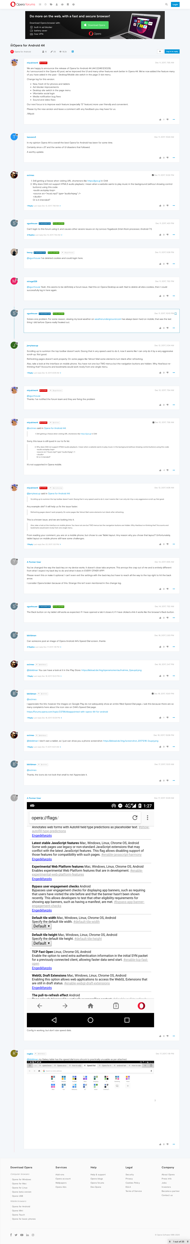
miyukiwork (32, 63)
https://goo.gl (93, 180)
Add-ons (60, 1174)
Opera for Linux (19, 1187)
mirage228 (32, 281)
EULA (128, 1187)
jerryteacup (32, 345)
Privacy (129, 1178)
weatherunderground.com (108, 319)
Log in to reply (172, 51)
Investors (166, 1187)
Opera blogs (97, 1178)
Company (168, 1167)
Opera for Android (23, 52)
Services (61, 1167)
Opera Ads (61, 1187)
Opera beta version (21, 1192)
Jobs (164, 1183)
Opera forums (97, 1183)
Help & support (98, 1174)
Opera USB (17, 1196)
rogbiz (30, 1054)
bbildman (31, 635)
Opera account (63, 1178)
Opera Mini (17, 1210)
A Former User (34, 562)
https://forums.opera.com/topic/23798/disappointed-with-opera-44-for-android (67, 711)
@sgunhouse (68, 252)
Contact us (167, 1195)
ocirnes (30, 175)
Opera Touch (18, 1215)
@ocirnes (54, 422)
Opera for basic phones (24, 1219)
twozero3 (31, 137)
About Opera (168, 1174)
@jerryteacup (56, 488)
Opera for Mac (19, 1183)
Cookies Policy (133, 1183)
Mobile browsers (18, 1201)
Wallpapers (61, 1183)
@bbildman (41, 664)
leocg (29, 252)
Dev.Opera (96, 1187)
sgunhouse (32, 223)
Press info (166, 1178)
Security (130, 1174)
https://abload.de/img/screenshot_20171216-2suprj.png (130, 741)
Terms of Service (134, 1191)
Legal (129, 1167)
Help (93, 1167)
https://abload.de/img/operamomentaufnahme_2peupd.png (111, 670)
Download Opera (96, 25)
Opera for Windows (21, 1179)
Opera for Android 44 (55, 428)
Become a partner (171, 1191)
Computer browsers (19, 1174)
